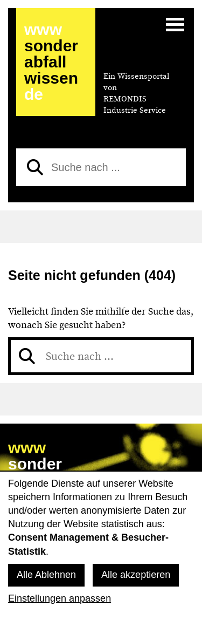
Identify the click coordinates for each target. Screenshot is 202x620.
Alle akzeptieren (135, 574)
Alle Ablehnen (46, 574)
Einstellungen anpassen (59, 598)
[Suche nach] (101, 167)
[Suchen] (35, 167)
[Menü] (175, 24)
